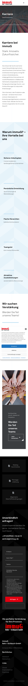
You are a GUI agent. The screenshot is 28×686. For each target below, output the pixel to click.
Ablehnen (14, 350)
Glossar (4, 667)
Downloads (5, 672)
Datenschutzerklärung (15, 357)
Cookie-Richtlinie (6, 357)
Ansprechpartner (7, 670)
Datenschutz (6, 659)
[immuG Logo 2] (7, 1)
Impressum (23, 357)
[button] (26, 329)
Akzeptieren (14, 346)
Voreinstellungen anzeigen (14, 354)
